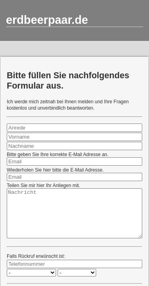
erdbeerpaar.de (47, 20)
